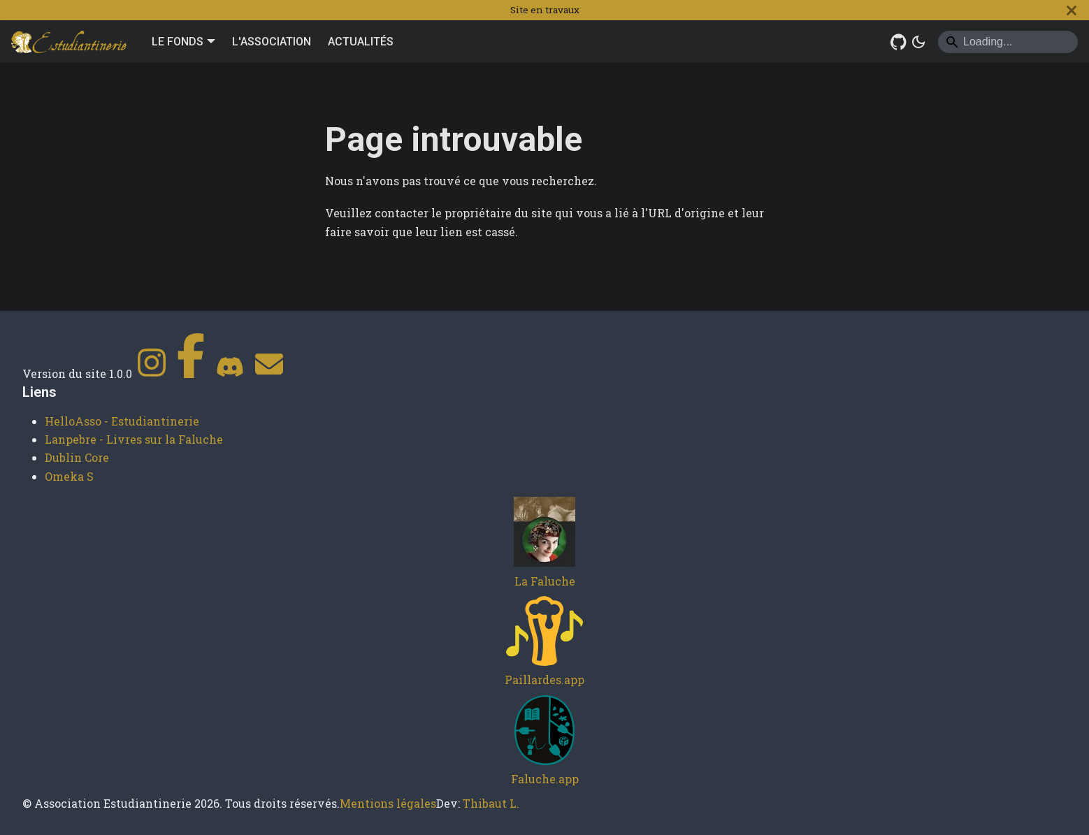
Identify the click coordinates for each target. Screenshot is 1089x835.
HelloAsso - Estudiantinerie (122, 421)
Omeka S (69, 476)
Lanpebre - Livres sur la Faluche (134, 439)
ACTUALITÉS (361, 41)
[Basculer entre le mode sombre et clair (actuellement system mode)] (918, 42)
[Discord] (230, 373)
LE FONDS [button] (177, 41)
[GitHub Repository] (898, 42)
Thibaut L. (491, 803)
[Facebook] (190, 373)
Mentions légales (388, 803)
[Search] (1008, 42)
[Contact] (269, 373)
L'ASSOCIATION (271, 41)
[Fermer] (1071, 10)
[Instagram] (151, 373)
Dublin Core (77, 457)
